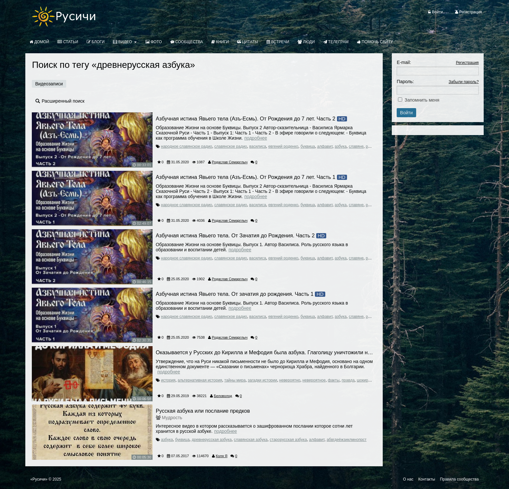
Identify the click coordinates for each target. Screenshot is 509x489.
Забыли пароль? (464, 82)
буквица (308, 146)
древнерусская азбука (212, 439)
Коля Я (222, 456)
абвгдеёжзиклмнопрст (346, 439)
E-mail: (404, 62)
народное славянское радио (186, 146)
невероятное (314, 380)
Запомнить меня (421, 100)
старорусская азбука (288, 439)
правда (348, 380)
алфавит (324, 146)
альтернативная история (200, 380)
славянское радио (230, 146)
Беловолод (223, 396)
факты (334, 380)
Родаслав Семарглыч (230, 162)
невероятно (289, 380)
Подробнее (255, 138)
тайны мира (235, 380)
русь (370, 146)
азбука (341, 146)
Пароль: (405, 81)
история (168, 380)
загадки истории (262, 380)
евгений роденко (283, 146)
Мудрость (172, 417)
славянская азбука (250, 439)
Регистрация (467, 62)
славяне (356, 146)
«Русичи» (38, 479)
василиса (257, 146)
